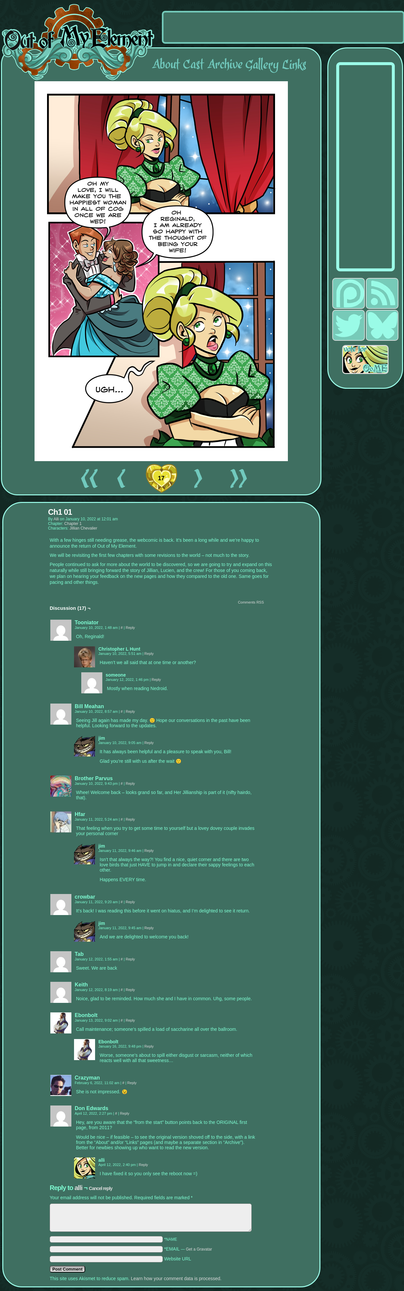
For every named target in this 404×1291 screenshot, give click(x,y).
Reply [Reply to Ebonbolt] (130, 1020)
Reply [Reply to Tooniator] (130, 628)
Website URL (177, 1258)
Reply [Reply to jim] (149, 743)
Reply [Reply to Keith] (130, 990)
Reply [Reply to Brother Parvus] (130, 783)
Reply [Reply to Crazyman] (132, 1083)
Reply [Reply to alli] (143, 1165)
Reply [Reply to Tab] (130, 959)
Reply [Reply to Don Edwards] (124, 1113)
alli (56, 519)
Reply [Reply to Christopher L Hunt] (149, 654)
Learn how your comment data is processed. (176, 1278)
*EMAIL (188, 1249)
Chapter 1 (73, 523)
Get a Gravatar (199, 1249)
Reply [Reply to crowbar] (130, 902)
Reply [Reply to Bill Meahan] (130, 711)
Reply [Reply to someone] (156, 680)
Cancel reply (100, 1188)
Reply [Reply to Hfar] (130, 819)
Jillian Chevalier (83, 528)
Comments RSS (251, 602)
